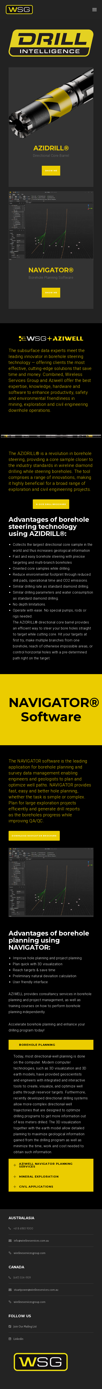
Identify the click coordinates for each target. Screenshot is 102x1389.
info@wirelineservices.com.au (31, 1240)
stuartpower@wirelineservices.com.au (36, 1290)
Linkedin (18, 1339)
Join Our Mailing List (25, 1326)
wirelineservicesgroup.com (29, 1253)
